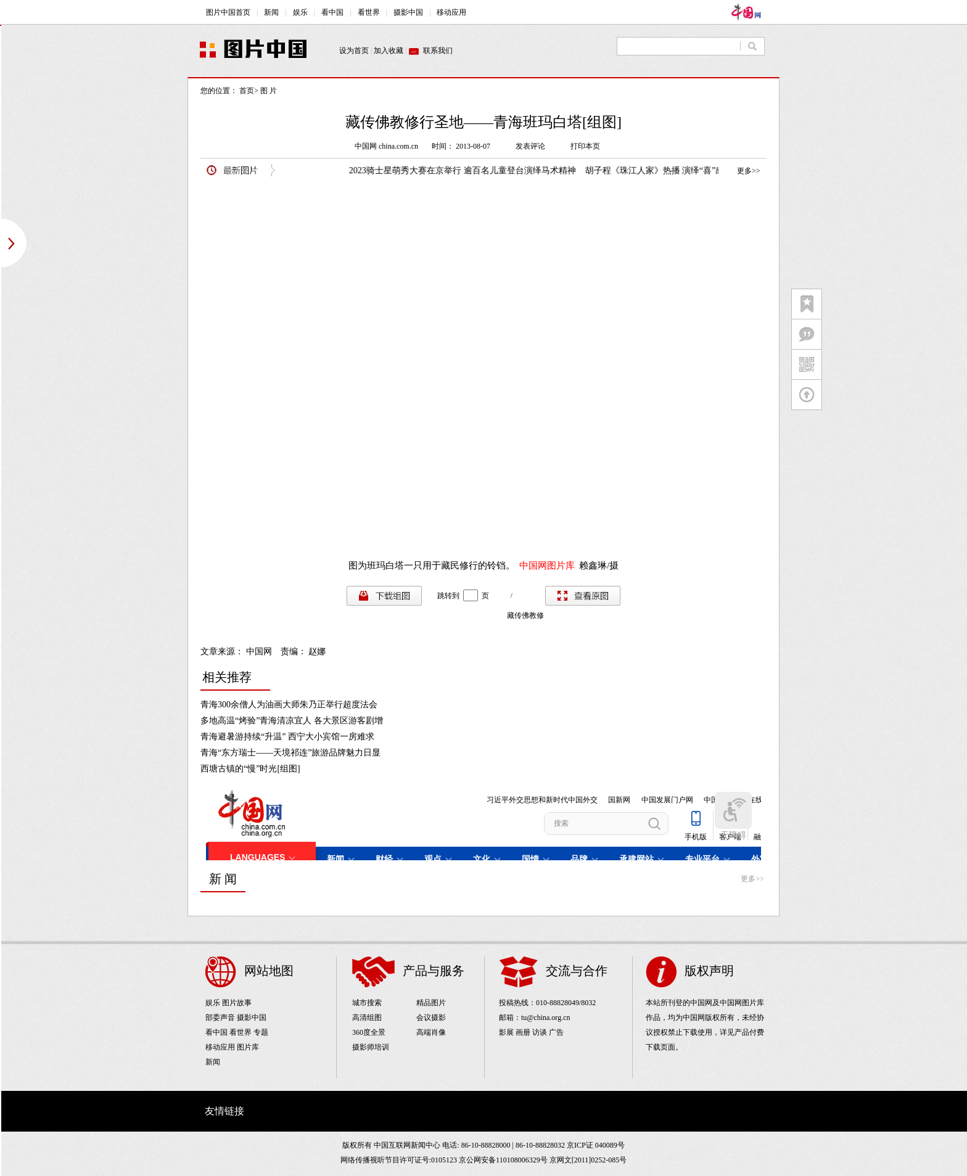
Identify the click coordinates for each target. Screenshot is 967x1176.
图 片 (268, 90)
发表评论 (530, 146)
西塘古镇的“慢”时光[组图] (250, 768)
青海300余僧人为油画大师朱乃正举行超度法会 (288, 704)
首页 (246, 90)
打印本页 (585, 146)
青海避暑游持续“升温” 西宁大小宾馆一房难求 (287, 736)
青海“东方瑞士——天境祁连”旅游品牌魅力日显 (290, 752)
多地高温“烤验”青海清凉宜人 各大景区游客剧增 (291, 720)
